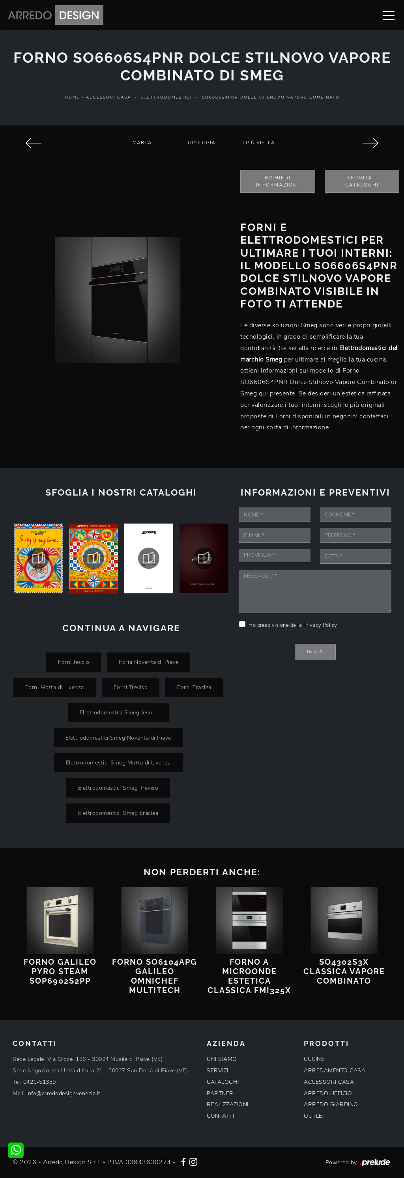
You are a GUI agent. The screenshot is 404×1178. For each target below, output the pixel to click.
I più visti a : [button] (260, 143)
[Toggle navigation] (388, 15)
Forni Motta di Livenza (54, 687)
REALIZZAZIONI (228, 1104)
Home (72, 97)
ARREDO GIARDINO (331, 1104)
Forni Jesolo (73, 662)
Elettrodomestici (166, 97)
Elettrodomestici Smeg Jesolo (118, 712)
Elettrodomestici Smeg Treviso (118, 788)
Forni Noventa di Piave (148, 662)
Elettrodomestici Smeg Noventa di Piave (118, 738)
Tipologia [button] (201, 143)
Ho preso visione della (293, 625)
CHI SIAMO (222, 1059)
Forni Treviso (131, 687)
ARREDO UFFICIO (328, 1093)
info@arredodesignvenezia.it (63, 1093)
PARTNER (220, 1093)
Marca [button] (142, 143)
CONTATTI (220, 1116)
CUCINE (314, 1059)
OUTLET (314, 1116)
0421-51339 (39, 1082)
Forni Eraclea (194, 687)
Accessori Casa (108, 97)
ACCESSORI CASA (329, 1082)
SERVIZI (217, 1070)
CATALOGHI (223, 1082)
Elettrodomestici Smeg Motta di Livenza (118, 762)
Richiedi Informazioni (277, 181)
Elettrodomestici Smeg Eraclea (118, 813)
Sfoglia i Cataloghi (362, 181)
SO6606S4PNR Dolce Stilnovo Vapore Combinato (271, 97)
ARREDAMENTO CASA (334, 1070)
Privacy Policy (320, 625)
